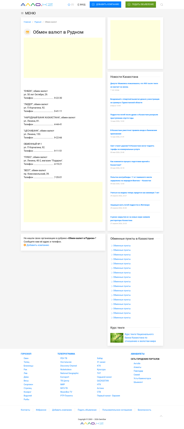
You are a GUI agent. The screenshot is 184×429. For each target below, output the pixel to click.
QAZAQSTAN (103, 381)
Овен (26, 358)
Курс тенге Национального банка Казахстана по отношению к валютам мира (140, 337)
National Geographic (69, 373)
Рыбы (26, 399)
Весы (26, 381)
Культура (101, 369)
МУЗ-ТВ (64, 388)
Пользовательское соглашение (117, 410)
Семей (137, 375)
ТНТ (99, 373)
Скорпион (28, 384)
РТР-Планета (66, 396)
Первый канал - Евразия (108, 396)
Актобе (137, 363)
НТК (99, 384)
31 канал (101, 362)
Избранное (41, 410)
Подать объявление (141, 4)
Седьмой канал (104, 377)
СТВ (99, 392)
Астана (100, 388)
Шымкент (138, 382)
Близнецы (28, 366)
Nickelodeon (66, 369)
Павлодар (138, 371)
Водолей (28, 396)
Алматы (137, 367)
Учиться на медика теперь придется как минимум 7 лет (134, 193)
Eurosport (64, 377)
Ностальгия (65, 362)
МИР (62, 384)
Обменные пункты (120, 245)
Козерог (27, 392)
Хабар (100, 358)
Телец (26, 362)
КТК (99, 366)
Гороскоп (26, 354)
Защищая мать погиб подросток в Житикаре (130, 205)
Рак (25, 369)
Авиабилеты (137, 354)
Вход (81, 4)
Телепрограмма (66, 354)
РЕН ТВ (63, 358)
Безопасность (144, 410)
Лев (25, 373)
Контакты (25, 410)
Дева (26, 377)
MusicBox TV (66, 392)
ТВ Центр (64, 381)
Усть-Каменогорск (142, 378)
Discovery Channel (68, 366)
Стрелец (28, 388)
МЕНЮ (28, 13)
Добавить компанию (105, 4)
